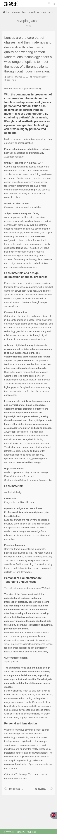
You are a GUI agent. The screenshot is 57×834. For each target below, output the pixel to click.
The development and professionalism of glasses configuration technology (43, 789)
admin (10, 77)
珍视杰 (11, 3)
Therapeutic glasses (14, 789)
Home (8, 12)
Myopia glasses (21, 12)
